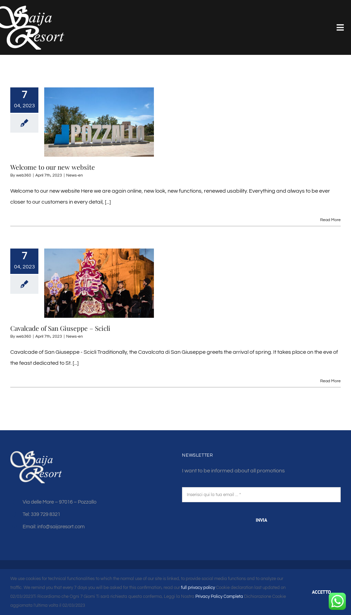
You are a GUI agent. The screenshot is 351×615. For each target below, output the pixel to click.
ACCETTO (321, 592)
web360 (23, 175)
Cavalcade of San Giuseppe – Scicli (60, 328)
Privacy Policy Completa (218, 596)
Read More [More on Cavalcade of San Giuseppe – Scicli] (330, 381)
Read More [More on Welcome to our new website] (330, 220)
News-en (74, 175)
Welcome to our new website (52, 166)
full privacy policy (198, 587)
